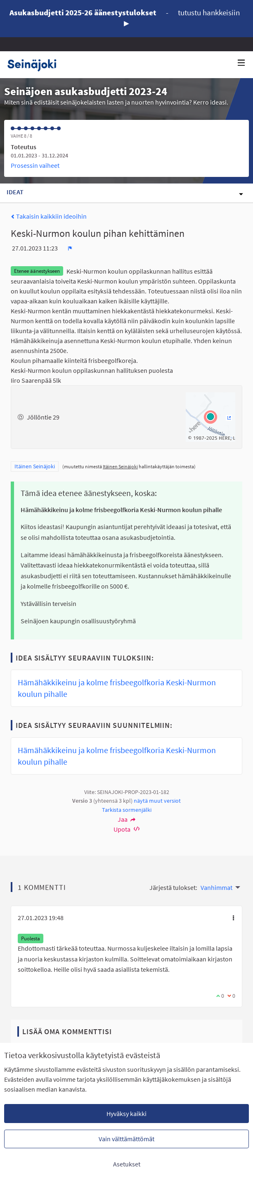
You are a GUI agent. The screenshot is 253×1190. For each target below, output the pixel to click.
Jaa (127, 819)
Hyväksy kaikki (126, 1113)
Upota (126, 829)
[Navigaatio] (241, 63)
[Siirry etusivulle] (34, 65)
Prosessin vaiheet (35, 165)
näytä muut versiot (157, 800)
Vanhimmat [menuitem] (216, 887)
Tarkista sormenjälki (126, 809)
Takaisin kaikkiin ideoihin (49, 216)
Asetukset (126, 1164)
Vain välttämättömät (126, 1139)
